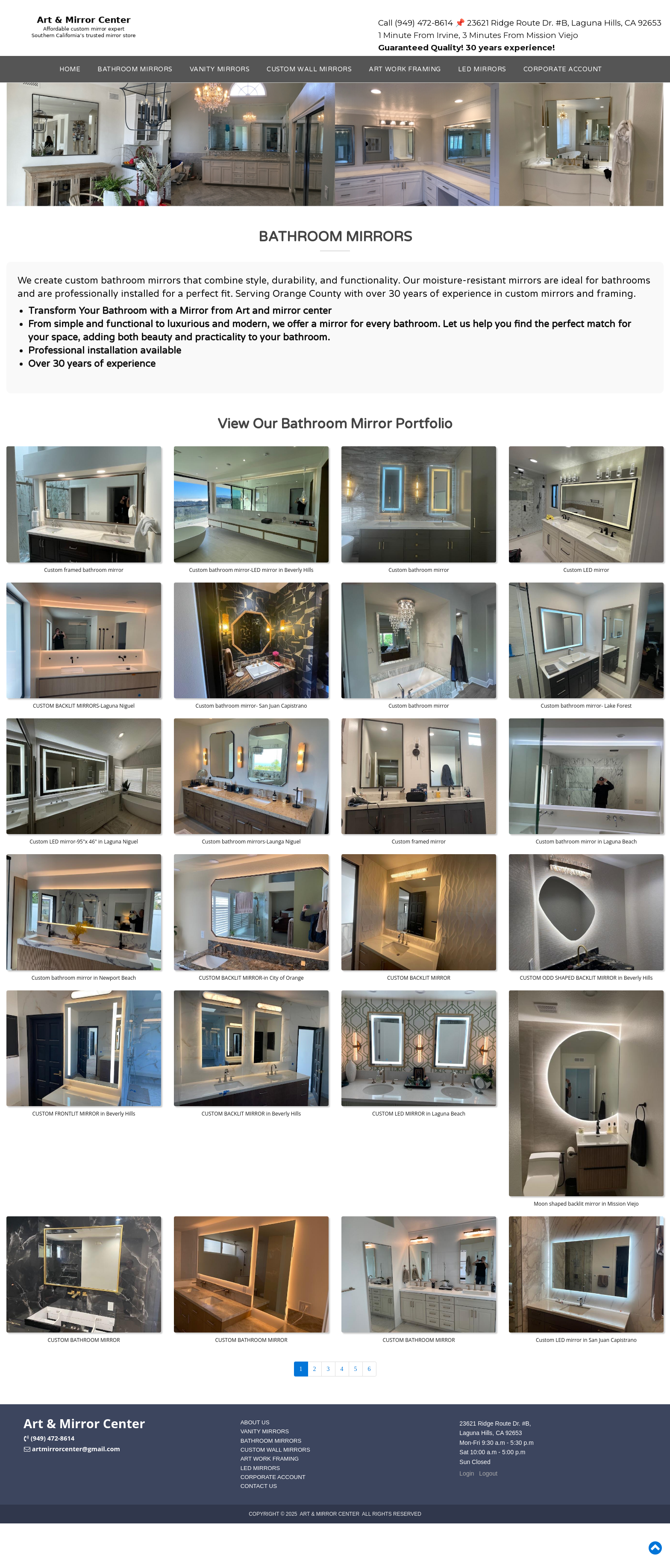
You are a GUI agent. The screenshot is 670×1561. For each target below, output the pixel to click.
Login (466, 1473)
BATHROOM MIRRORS (135, 69)
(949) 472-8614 (52, 1438)
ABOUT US (255, 1422)
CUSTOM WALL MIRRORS (309, 69)
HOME (69, 69)
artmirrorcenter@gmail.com (76, 1448)
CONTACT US (259, 1486)
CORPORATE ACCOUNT (562, 69)
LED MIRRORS (482, 69)
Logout (488, 1473)
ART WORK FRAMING (405, 69)
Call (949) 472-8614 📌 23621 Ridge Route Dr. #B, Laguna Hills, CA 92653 (519, 23)
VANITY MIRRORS (220, 69)
